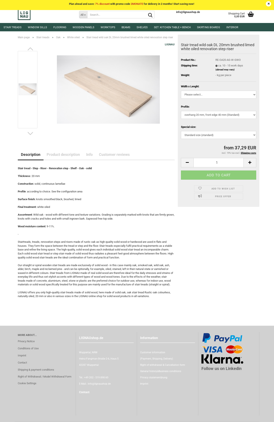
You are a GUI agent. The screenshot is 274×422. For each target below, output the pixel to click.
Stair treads (13, 27)
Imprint (22, 355)
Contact (22, 362)
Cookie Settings (27, 383)
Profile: (185, 106)
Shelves (142, 27)
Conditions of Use (28, 348)
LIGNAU (170, 44)
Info (89, 154)
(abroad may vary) (225, 69)
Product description (63, 154)
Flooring (59, 27)
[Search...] (83, 14)
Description (30, 154)
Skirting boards (208, 27)
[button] (30, 49)
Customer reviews (114, 154)
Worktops (108, 27)
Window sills (37, 27)
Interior (232, 27)
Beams (126, 27)
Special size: (188, 126)
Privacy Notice (26, 341)
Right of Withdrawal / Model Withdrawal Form (44, 376)
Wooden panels (83, 27)
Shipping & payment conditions (36, 369)
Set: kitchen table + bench (172, 27)
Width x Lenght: (190, 86)
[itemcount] (218, 162)
